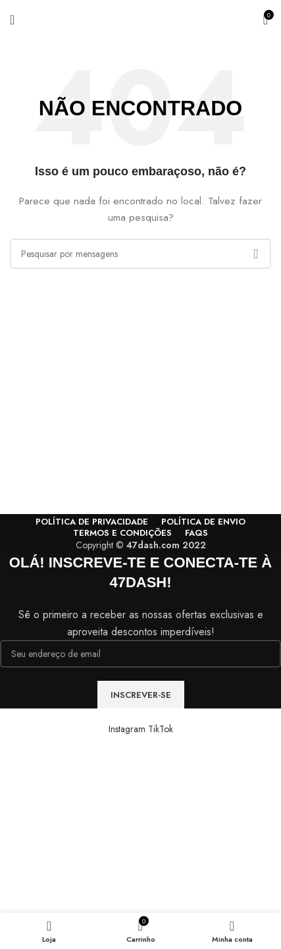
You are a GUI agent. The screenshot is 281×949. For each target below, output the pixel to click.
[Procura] (140, 254)
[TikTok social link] (160, 728)
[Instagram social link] (128, 728)
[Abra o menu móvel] (12, 20)
